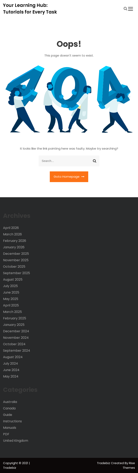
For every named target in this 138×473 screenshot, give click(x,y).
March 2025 (12, 311)
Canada (9, 408)
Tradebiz (104, 463)
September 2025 (16, 273)
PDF (6, 434)
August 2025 (12, 279)
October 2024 (14, 344)
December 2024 (16, 331)
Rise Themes (129, 465)
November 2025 (16, 260)
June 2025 (11, 292)
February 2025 (14, 318)
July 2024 (10, 363)
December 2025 (16, 253)
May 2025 (10, 299)
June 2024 (11, 370)
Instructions (12, 421)
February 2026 (14, 240)
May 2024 (10, 376)
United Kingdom (15, 440)
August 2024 (13, 357)
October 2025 (14, 266)
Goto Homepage (69, 176)
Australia (10, 402)
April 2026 (11, 227)
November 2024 (16, 337)
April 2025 (11, 305)
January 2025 (13, 324)
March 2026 (12, 234)
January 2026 (13, 247)
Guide (7, 414)
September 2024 (16, 350)
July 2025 (10, 286)
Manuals (9, 427)
